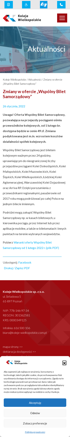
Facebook (24, 262)
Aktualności (34, 79)
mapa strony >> (13, 346)
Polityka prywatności (35, 432)
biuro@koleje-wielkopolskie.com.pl (25, 332)
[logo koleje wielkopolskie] (17, 18)
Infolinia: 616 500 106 (16, 328)
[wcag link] (26, 4)
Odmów (35, 413)
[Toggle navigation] (62, 17)
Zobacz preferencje (35, 423)
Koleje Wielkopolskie (14, 79)
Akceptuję (35, 402)
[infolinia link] (61, 4)
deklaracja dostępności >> (19, 351)
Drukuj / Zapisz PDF (17, 268)
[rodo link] (8, 4)
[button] (64, 363)
